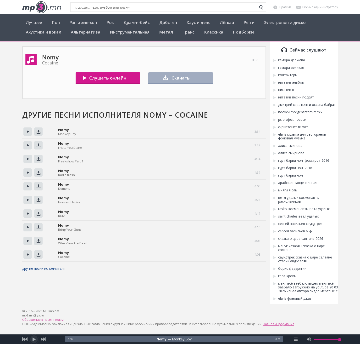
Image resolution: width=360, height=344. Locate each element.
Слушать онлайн (107, 78)
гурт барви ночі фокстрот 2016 (303, 160)
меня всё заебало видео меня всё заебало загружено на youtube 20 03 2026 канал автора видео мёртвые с (308, 287)
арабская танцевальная (297, 183)
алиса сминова (290, 146)
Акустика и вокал (43, 32)
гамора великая (291, 67)
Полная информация (278, 324)
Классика (213, 32)
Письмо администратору (320, 7)
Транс (188, 32)
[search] (261, 7)
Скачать (181, 78)
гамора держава (291, 60)
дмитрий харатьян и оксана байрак (307, 105)
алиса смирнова (291, 153)
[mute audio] (309, 339)
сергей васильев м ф (295, 231)
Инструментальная (130, 32)
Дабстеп (168, 22)
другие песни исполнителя (43, 268)
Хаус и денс (198, 22)
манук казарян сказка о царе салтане (301, 248)
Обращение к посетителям (43, 319)
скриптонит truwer (293, 127)
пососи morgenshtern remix (300, 112)
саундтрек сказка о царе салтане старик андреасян (305, 259)
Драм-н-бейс (136, 22)
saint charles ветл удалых (298, 216)
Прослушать (27, 131)
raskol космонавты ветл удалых (304, 209)
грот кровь (287, 276)
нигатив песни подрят (296, 97)
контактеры (288, 75)
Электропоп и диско (285, 22)
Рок (110, 22)
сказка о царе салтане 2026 (300, 239)
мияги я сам (288, 190)
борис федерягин (292, 268)
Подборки (243, 32)
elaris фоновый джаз (294, 298)
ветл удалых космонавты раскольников (298, 199)
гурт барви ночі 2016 (295, 168)
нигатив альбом (291, 82)
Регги (249, 22)
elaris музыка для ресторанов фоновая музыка (302, 136)
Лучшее (34, 22)
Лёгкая (227, 22)
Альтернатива (85, 32)
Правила (285, 7)
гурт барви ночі (291, 175)
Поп (56, 22)
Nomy (63, 129)
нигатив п (286, 90)
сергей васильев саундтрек (300, 224)
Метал (166, 32)
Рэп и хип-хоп (83, 22)
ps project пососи (292, 119)
